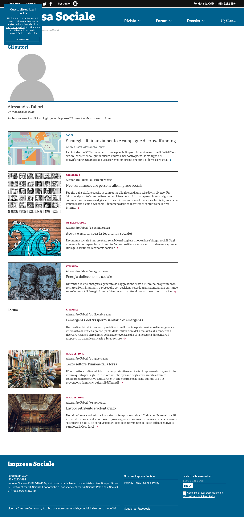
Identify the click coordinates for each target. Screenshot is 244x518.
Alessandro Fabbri (94, 148)
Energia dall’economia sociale (89, 278)
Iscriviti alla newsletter (197, 477)
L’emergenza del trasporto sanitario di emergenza (104, 321)
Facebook (144, 509)
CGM (211, 3)
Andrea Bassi (74, 148)
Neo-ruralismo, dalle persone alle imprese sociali (104, 187)
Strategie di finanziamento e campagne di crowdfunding (121, 142)
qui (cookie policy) (15, 27)
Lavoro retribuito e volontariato (91, 409)
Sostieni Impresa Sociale (139, 477)
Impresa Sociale (54, 18)
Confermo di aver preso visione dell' (203, 495)
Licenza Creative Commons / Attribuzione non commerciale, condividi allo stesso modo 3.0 (62, 509)
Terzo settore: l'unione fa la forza (91, 365)
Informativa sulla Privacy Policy (199, 497)
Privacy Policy (132, 484)
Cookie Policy (151, 484)
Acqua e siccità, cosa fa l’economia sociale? (99, 234)
